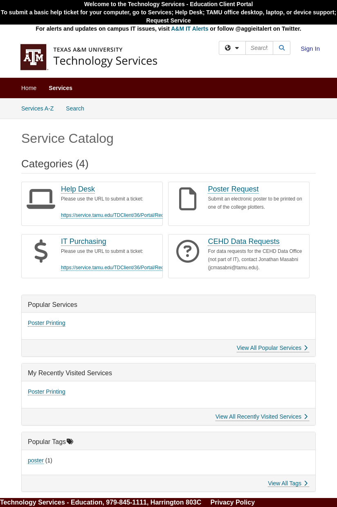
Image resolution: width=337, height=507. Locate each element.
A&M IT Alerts (189, 28)
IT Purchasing (83, 241)
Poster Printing (46, 323)
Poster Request (233, 189)
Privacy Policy (233, 502)
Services (60, 88)
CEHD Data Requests (243, 241)
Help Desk (78, 189)
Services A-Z (37, 108)
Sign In (310, 48)
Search (78, 108)
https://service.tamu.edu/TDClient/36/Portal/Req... (114, 215)
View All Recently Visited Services (262, 416)
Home (28, 88)
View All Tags (288, 483)
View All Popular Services (272, 348)
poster (36, 460)
